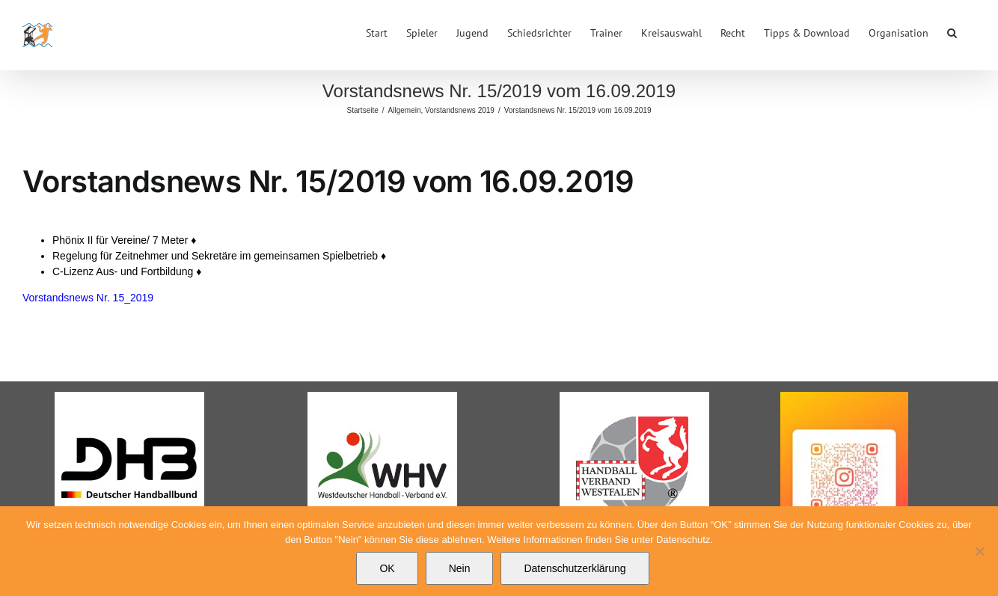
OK (386, 568)
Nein (460, 568)
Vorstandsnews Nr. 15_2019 (87, 298)
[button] (952, 31)
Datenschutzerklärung (574, 568)
